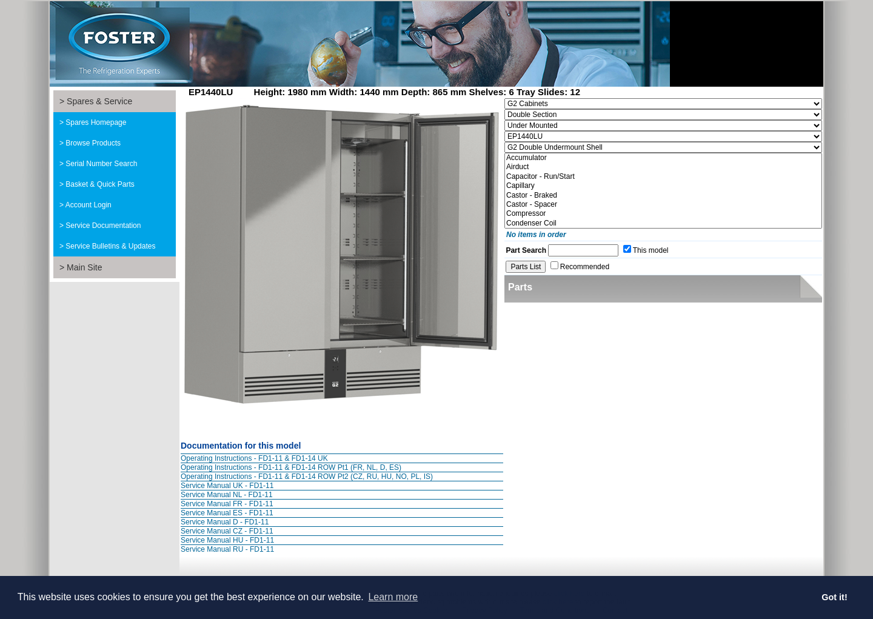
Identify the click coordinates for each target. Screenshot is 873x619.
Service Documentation (103, 225)
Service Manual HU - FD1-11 (227, 540)
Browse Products (93, 143)
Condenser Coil (663, 223)
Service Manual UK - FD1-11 (227, 485)
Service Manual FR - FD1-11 (227, 504)
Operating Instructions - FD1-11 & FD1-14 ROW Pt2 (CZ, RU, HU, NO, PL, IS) (307, 476)
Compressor (663, 213)
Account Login (88, 205)
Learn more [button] (393, 597)
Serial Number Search (101, 163)
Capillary (663, 185)
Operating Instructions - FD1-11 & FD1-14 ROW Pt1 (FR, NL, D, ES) (291, 467)
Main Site (84, 267)
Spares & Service (99, 101)
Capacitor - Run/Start (663, 176)
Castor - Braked (663, 195)
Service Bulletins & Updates (110, 246)
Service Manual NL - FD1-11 (227, 494)
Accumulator (663, 157)
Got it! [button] (834, 597)
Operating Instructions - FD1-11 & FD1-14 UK (254, 458)
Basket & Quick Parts (99, 184)
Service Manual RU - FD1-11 (227, 549)
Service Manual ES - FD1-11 (227, 513)
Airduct (663, 167)
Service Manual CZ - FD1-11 (227, 531)
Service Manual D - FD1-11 (225, 522)
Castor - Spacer (663, 204)
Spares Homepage (95, 122)
